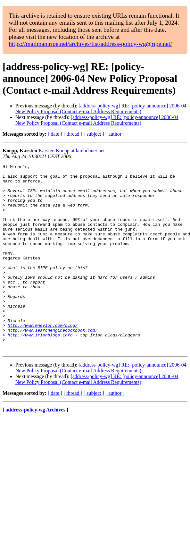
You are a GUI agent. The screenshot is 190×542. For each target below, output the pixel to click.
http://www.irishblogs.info (40, 369)
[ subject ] (94, 134)
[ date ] (55, 134)
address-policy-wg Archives (35, 447)
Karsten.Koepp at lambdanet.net (71, 150)
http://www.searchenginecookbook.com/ (53, 364)
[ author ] (115, 134)
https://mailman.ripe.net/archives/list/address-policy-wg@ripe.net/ (90, 43)
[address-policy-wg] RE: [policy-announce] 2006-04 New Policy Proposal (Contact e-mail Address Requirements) (100, 108)
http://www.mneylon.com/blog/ (43, 358)
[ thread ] (72, 134)
